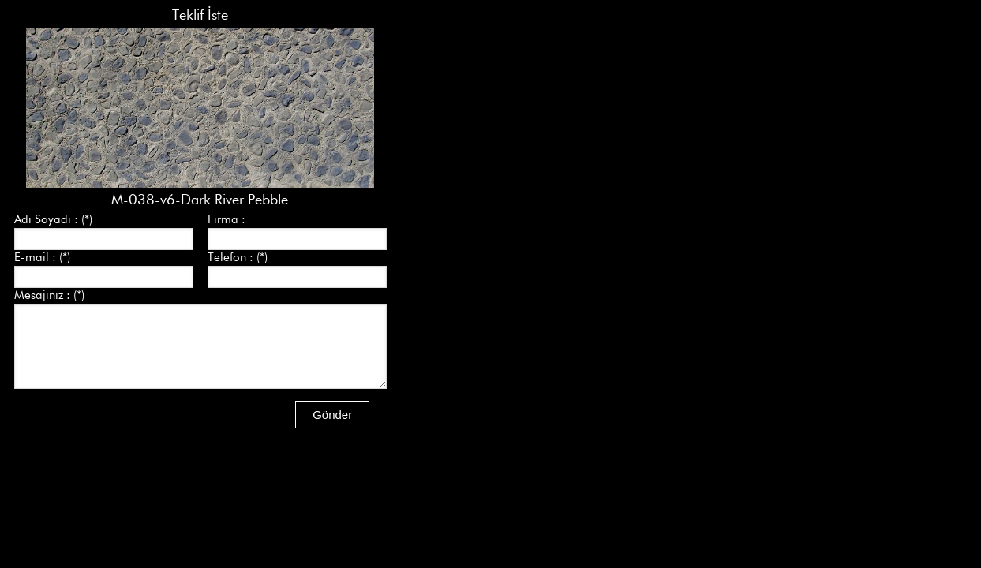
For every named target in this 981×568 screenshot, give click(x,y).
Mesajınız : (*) (49, 295)
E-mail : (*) (42, 257)
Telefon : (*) (238, 257)
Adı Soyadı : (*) (53, 219)
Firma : (226, 219)
